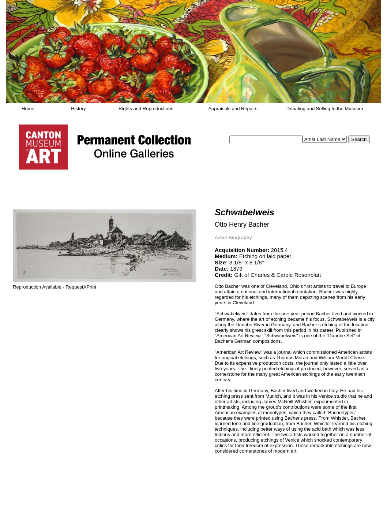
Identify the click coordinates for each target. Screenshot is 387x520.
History (78, 108)
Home (28, 108)
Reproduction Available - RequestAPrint (54, 287)
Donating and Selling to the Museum (324, 108)
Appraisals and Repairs (232, 108)
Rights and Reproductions (146, 108)
